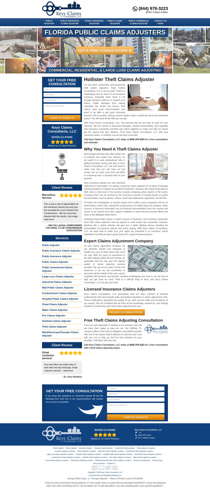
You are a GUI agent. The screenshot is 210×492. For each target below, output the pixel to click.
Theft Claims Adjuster (54, 326)
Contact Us (111, 463)
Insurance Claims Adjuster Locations (111, 451)
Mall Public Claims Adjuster (58, 287)
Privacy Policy (157, 460)
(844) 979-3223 (150, 8)
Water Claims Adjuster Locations (144, 457)
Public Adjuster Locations (146, 448)
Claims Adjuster (71, 448)
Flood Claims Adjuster (55, 304)
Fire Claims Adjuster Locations (120, 457)
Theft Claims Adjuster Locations (82, 460)
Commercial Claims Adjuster (125, 448)
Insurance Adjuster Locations (65, 451)
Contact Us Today (160, 22)
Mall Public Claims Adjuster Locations (148, 454)
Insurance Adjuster (85, 448)
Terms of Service (99, 463)
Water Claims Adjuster (55, 310)
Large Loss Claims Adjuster (58, 276)
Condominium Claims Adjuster (59, 293)
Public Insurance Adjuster (94, 22)
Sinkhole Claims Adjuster (56, 321)
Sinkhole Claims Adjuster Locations (94, 457)
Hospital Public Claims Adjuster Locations (118, 454)
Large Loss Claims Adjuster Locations (60, 454)
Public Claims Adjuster (115, 22)
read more (49, 219)
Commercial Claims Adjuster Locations (139, 451)
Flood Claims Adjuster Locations (57, 460)
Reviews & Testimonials (142, 460)
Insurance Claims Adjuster (103, 448)
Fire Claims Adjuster (53, 315)
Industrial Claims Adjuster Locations (88, 454)
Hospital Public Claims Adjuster (60, 299)
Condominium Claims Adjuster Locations (66, 457)
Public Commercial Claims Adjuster (139, 22)
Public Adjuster (49, 22)
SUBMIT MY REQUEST (62, 118)
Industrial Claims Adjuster (57, 282)
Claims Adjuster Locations (86, 451)
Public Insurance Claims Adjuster (69, 22)
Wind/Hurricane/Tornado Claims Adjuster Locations (113, 460)
